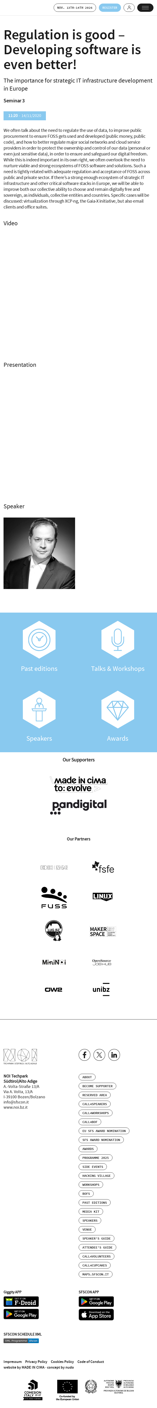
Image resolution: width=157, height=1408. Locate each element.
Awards (118, 717)
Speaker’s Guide (96, 1237)
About (87, 1075)
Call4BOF (89, 1120)
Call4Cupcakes (94, 1264)
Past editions (39, 647)
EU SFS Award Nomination (104, 1129)
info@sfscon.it (16, 1100)
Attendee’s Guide (97, 1246)
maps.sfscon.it (95, 1272)
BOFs (86, 1192)
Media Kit (90, 1210)
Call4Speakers (94, 1102)
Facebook (84, 1053)
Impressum (13, 1360)
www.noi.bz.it (16, 1105)
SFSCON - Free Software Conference (15, 7)
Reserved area (94, 1093)
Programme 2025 (95, 1156)
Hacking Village (96, 1174)
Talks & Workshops (118, 647)
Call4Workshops (95, 1111)
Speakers (39, 717)
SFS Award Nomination (101, 1138)
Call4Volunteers (96, 1255)
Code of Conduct (90, 1360)
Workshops (90, 1183)
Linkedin (114, 1053)
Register (108, 7)
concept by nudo (60, 1365)
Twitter (99, 1053)
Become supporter (97, 1084)
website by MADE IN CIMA (24, 1365)
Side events (92, 1165)
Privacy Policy (36, 1360)
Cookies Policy (62, 1360)
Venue (87, 1228)
